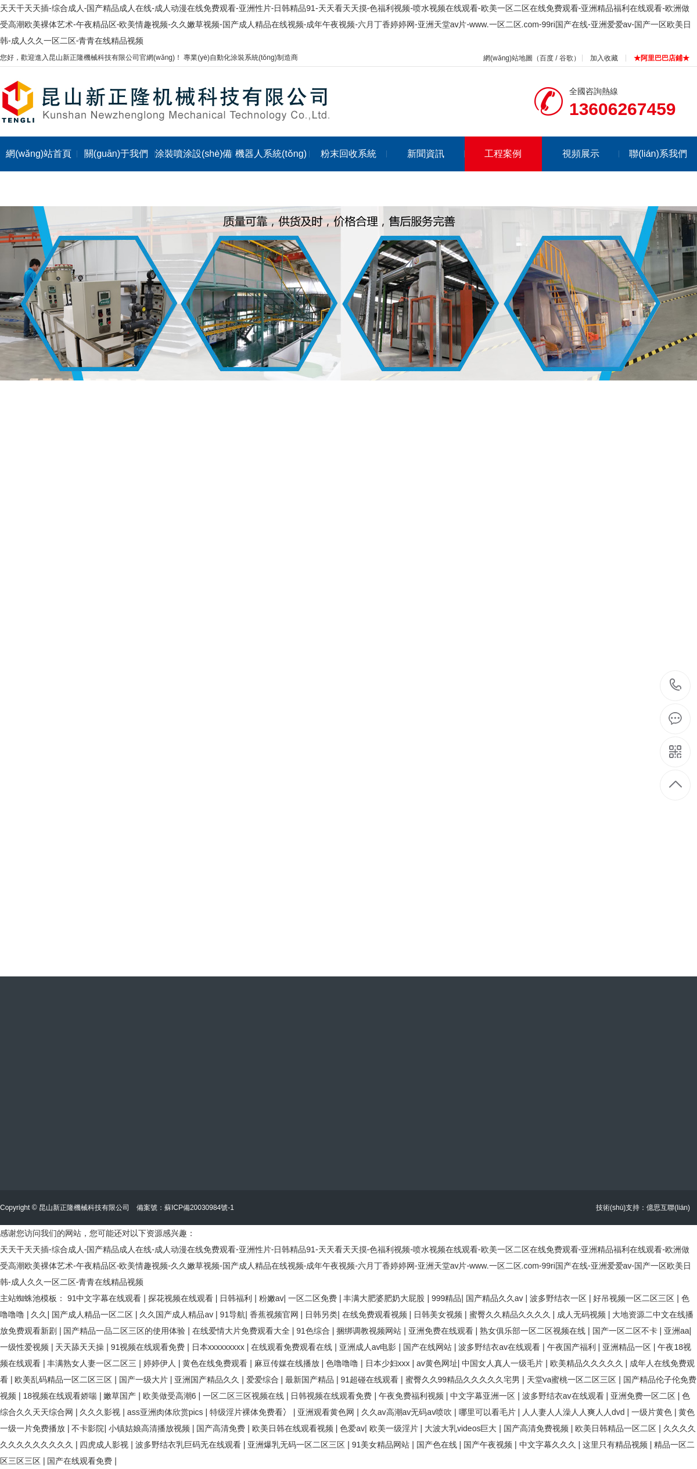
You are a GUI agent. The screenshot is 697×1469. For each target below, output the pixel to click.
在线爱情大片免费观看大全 (242, 1330)
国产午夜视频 (489, 1444)
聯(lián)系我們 (658, 154)
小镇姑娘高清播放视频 (150, 1428)
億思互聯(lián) (668, 1208)
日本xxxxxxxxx (219, 1347)
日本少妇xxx (388, 1363)
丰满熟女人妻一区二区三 (93, 1363)
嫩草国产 (120, 1395)
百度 (547, 58)
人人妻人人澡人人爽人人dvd (574, 1412)
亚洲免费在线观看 (442, 1330)
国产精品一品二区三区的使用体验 (125, 1330)
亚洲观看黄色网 (327, 1412)
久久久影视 (101, 1412)
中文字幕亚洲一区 (484, 1395)
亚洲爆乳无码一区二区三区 (297, 1444)
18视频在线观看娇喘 (61, 1395)
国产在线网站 (428, 1347)
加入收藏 (604, 58)
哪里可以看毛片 (488, 1412)
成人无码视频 (582, 1314)
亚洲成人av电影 (369, 1347)
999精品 (446, 1298)
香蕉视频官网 (275, 1314)
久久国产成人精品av (177, 1314)
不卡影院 (87, 1428)
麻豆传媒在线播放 (288, 1363)
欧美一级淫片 (395, 1428)
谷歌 (566, 58)
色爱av (352, 1428)
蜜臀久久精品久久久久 (511, 1314)
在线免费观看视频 (375, 1314)
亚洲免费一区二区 (644, 1395)
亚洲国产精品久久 (208, 1379)
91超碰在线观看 (371, 1379)
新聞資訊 (436, 154)
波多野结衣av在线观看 (500, 1347)
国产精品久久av (496, 1298)
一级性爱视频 (25, 1347)
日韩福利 (237, 1298)
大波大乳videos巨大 (462, 1428)
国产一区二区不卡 (626, 1330)
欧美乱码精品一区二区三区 (64, 1379)
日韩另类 (321, 1314)
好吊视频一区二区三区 (635, 1298)
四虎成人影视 (105, 1444)
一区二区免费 (313, 1298)
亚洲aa (676, 1330)
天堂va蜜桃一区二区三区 (573, 1379)
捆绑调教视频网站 (370, 1330)
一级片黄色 (652, 1412)
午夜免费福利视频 (412, 1395)
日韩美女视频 (439, 1314)
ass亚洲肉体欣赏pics (166, 1412)
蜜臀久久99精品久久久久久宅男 (463, 1379)
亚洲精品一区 (627, 1347)
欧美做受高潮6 (171, 1395)
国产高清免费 (221, 1428)
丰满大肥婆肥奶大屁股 (385, 1298)
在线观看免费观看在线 (293, 1347)
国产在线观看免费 (80, 1461)
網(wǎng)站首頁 (41, 154)
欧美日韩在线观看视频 (294, 1428)
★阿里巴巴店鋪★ (661, 58)
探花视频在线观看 (181, 1298)
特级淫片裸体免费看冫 (251, 1412)
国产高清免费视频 (537, 1428)
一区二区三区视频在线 (244, 1395)
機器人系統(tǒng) (272, 154)
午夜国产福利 (572, 1347)
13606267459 (675, 685)
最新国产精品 (310, 1379)
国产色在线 (437, 1444)
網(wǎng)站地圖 (508, 58)
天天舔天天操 (80, 1347)
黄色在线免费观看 (216, 1363)
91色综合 (314, 1330)
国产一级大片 (144, 1379)
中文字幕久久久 (549, 1444)
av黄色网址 (437, 1363)
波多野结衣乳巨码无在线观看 (189, 1444)
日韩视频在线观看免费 (332, 1395)
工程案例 (503, 154)
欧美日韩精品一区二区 (617, 1428)
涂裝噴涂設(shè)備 (193, 154)
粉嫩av (271, 1298)
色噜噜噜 (343, 1363)
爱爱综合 (263, 1379)
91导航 (233, 1314)
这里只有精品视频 (616, 1444)
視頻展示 (591, 154)
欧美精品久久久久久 (588, 1363)
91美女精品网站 (382, 1444)
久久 (39, 1314)
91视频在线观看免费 (149, 1347)
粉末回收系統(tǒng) (354, 171)
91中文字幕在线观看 (105, 1298)
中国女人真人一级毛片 (503, 1363)
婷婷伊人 (160, 1363)
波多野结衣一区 (559, 1298)
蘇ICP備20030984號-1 (199, 1208)
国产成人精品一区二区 (93, 1314)
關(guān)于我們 (119, 154)
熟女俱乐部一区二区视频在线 (534, 1330)
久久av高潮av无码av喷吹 (407, 1412)
